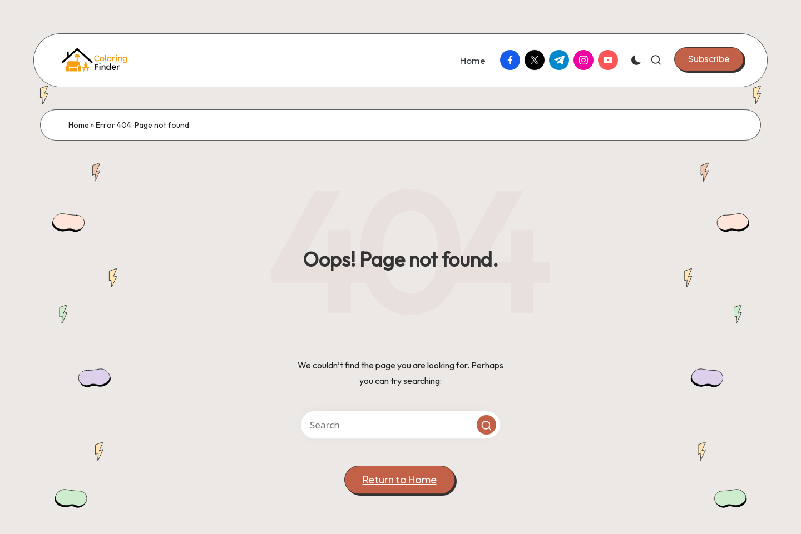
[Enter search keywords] (400, 425)
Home (78, 125)
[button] (709, 59)
